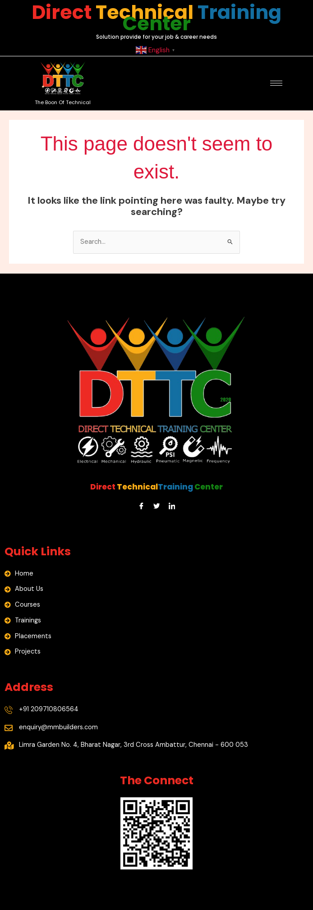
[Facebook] (141, 506)
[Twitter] (156, 506)
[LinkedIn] (172, 506)
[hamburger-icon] (276, 83)
